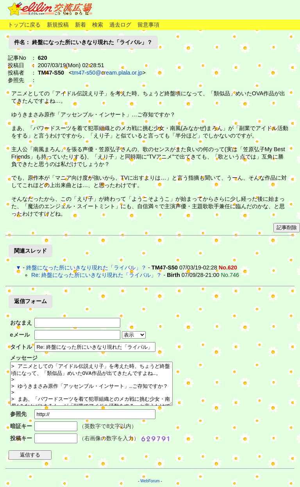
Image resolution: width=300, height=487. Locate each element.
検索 (97, 24)
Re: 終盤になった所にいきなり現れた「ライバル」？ (96, 275)
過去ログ (120, 24)
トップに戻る (24, 24)
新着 (80, 24)
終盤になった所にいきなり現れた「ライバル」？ (86, 267)
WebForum (149, 481)
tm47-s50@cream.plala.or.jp (107, 73)
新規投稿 (58, 24)
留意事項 (148, 24)
